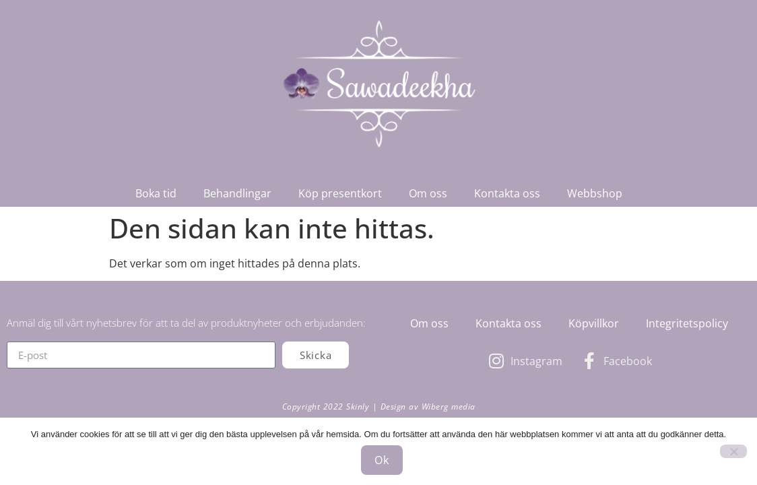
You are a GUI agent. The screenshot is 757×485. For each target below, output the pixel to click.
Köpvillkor (593, 323)
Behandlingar (237, 193)
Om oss (428, 193)
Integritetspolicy (687, 323)
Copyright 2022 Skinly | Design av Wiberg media (378, 406)
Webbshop (594, 193)
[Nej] (733, 451)
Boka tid (155, 193)
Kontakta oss (507, 193)
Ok (381, 460)
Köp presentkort (340, 193)
